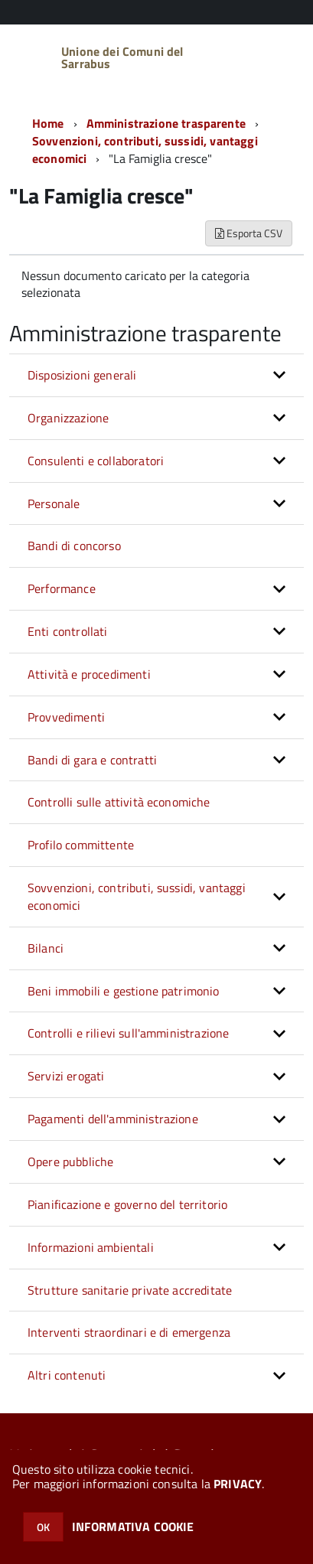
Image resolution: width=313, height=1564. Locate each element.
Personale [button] (54, 503)
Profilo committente (81, 845)
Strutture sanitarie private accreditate (130, 1290)
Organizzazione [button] (68, 418)
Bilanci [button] (46, 948)
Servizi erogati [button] (66, 1076)
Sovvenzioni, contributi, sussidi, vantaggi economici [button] (137, 896)
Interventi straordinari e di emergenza (129, 1332)
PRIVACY (238, 1483)
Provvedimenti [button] (66, 717)
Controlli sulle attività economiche (119, 802)
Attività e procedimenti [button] (89, 674)
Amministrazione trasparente (166, 123)
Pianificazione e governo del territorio (127, 1204)
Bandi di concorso (74, 545)
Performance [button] (62, 588)
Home (48, 123)
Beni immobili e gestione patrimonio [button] (124, 991)
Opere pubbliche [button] (70, 1161)
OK (43, 1527)
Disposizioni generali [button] (82, 375)
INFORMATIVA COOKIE (133, 1526)
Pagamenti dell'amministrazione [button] (113, 1118)
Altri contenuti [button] (67, 1375)
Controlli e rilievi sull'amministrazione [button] (128, 1033)
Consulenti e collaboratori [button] (96, 460)
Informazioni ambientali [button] (91, 1247)
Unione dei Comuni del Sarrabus (122, 57)
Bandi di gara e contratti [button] (92, 760)
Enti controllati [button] (68, 631)
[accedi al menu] (279, 56)
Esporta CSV (248, 233)
